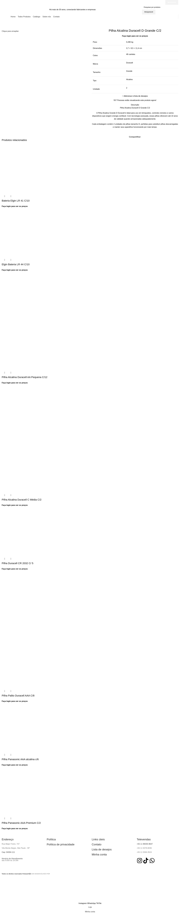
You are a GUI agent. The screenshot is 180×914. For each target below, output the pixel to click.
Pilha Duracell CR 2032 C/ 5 (17, 563)
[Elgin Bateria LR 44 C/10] (26, 232)
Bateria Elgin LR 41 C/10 (16, 200)
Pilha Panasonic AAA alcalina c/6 (20, 759)
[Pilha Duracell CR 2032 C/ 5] (26, 531)
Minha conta (99, 854)
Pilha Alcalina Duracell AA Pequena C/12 (24, 377)
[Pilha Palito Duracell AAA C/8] (26, 600)
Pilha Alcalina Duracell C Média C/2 (21, 499)
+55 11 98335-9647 (145, 844)
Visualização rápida (4, 196)
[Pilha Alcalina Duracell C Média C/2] (26, 414)
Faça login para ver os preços (135, 36)
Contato (96, 844)
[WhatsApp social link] (91, 903)
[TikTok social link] (98, 903)
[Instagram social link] (83, 903)
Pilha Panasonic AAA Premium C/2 (21, 822)
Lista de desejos (102, 849)
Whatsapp (172, 2)
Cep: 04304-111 (8, 852)
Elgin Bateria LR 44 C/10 (16, 264)
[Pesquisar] (160, 7)
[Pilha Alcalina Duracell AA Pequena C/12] (26, 296)
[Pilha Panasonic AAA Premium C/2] (26, 791)
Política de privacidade (60, 844)
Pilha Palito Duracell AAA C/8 (18, 695)
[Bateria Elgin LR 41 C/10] (26, 169)
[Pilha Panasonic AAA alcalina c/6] (26, 727)
